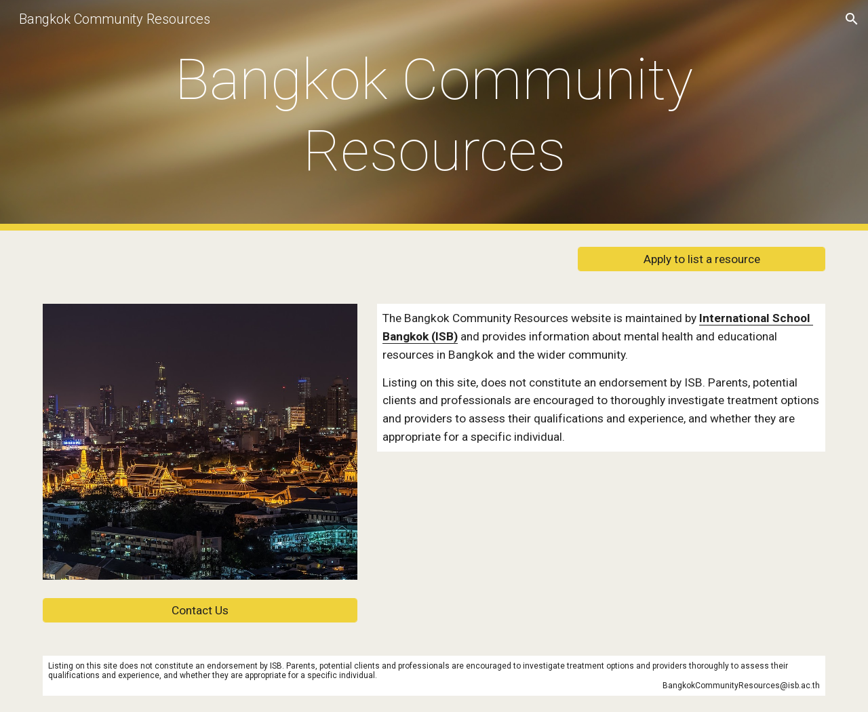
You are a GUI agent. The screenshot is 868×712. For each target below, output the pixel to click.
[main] (434, 115)
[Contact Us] (200, 610)
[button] (851, 19)
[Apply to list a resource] (701, 259)
